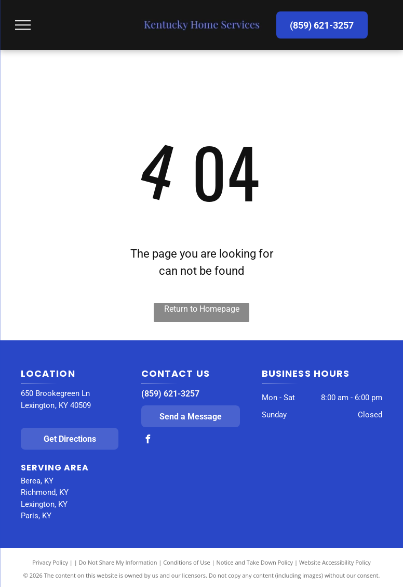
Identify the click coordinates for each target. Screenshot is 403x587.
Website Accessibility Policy (335, 562)
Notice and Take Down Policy (255, 562)
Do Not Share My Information (118, 562)
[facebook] (148, 440)
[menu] (22, 25)
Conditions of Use (186, 562)
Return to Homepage (201, 309)
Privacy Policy (50, 562)
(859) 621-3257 (170, 394)
